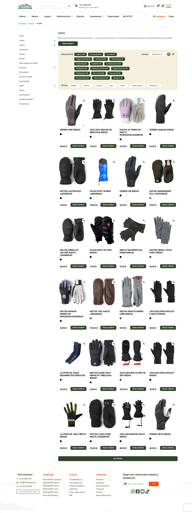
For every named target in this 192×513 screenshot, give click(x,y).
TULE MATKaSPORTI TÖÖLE (28, 492)
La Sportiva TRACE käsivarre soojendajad (72, 374)
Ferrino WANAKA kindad (161, 130)
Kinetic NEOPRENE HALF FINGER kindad (131, 251)
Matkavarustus (63, 16)
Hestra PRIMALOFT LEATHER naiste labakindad (69, 252)
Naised (35, 16)
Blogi (171, 16)
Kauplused (159, 16)
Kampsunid (23, 50)
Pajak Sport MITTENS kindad (101, 251)
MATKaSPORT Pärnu (51, 492)
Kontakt (99, 492)
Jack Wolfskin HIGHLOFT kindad (161, 374)
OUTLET (128, 16)
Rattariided (23, 72)
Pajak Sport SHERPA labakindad (100, 192)
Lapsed (47, 16)
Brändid (80, 16)
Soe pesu (23, 68)
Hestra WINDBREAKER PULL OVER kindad (160, 192)
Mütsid (22, 59)
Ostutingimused (75, 483)
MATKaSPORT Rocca (51, 483)
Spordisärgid (24, 81)
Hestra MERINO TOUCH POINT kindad (160, 251)
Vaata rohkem (68, 44)
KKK (70, 495)
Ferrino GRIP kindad (70, 130)
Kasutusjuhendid (102, 486)
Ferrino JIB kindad (129, 191)
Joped (21, 41)
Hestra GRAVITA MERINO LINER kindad (132, 312)
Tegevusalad (113, 16)
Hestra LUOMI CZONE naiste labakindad (100, 435)
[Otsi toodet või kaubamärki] (51, 6)
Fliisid (21, 36)
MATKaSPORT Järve (51, 486)
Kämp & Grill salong (50, 495)
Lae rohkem (117, 459)
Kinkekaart (100, 483)
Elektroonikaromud (103, 495)
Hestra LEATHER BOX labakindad (70, 192)
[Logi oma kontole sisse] (149, 6)
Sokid (21, 86)
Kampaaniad (95, 16)
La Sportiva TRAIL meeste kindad (73, 435)
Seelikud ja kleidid (26, 99)
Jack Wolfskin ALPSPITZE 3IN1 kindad (133, 374)
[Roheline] (150, 198)
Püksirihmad (24, 104)
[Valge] (63, 198)
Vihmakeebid (24, 95)
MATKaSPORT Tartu (51, 489)
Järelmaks (73, 489)
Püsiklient (100, 480)
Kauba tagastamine (77, 492)
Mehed (22, 16)
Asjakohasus (158, 54)
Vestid (21, 90)
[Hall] (150, 257)
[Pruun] (91, 318)
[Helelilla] (120, 139)
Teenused (100, 489)
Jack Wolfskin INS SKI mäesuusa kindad (101, 131)
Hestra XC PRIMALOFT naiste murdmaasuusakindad (131, 132)
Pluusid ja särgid (25, 77)
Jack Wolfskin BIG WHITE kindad (132, 435)
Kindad (22, 54)
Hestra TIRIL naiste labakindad (100, 312)
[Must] (91, 137)
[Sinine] (91, 198)
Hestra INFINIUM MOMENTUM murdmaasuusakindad (71, 314)
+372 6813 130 (85, 5)
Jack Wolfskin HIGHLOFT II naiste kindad (161, 312)
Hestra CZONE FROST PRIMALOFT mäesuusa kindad (101, 375)
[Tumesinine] (91, 382)
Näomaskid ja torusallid (28, 63)
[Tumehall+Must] (61, 134)
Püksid (21, 45)
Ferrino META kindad (160, 434)
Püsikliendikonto (75, 480)
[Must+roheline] (61, 441)
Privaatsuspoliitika (76, 486)
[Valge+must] (93, 382)
